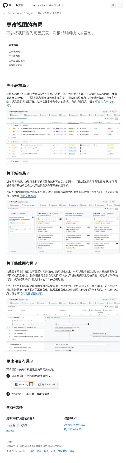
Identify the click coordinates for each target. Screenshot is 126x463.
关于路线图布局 (21, 263)
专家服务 (62, 451)
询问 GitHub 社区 (74, 424)
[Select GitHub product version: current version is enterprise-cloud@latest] (47, 5)
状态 (46, 451)
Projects (30, 13)
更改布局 (56, 13)
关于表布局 (18, 85)
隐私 (39, 451)
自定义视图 (43, 13)
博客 (72, 451)
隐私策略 (10, 431)
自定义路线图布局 (30, 293)
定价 (53, 451)
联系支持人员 (72, 429)
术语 (32, 451)
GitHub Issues (15, 13)
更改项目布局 (19, 361)
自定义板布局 (28, 195)
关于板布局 (18, 173)
